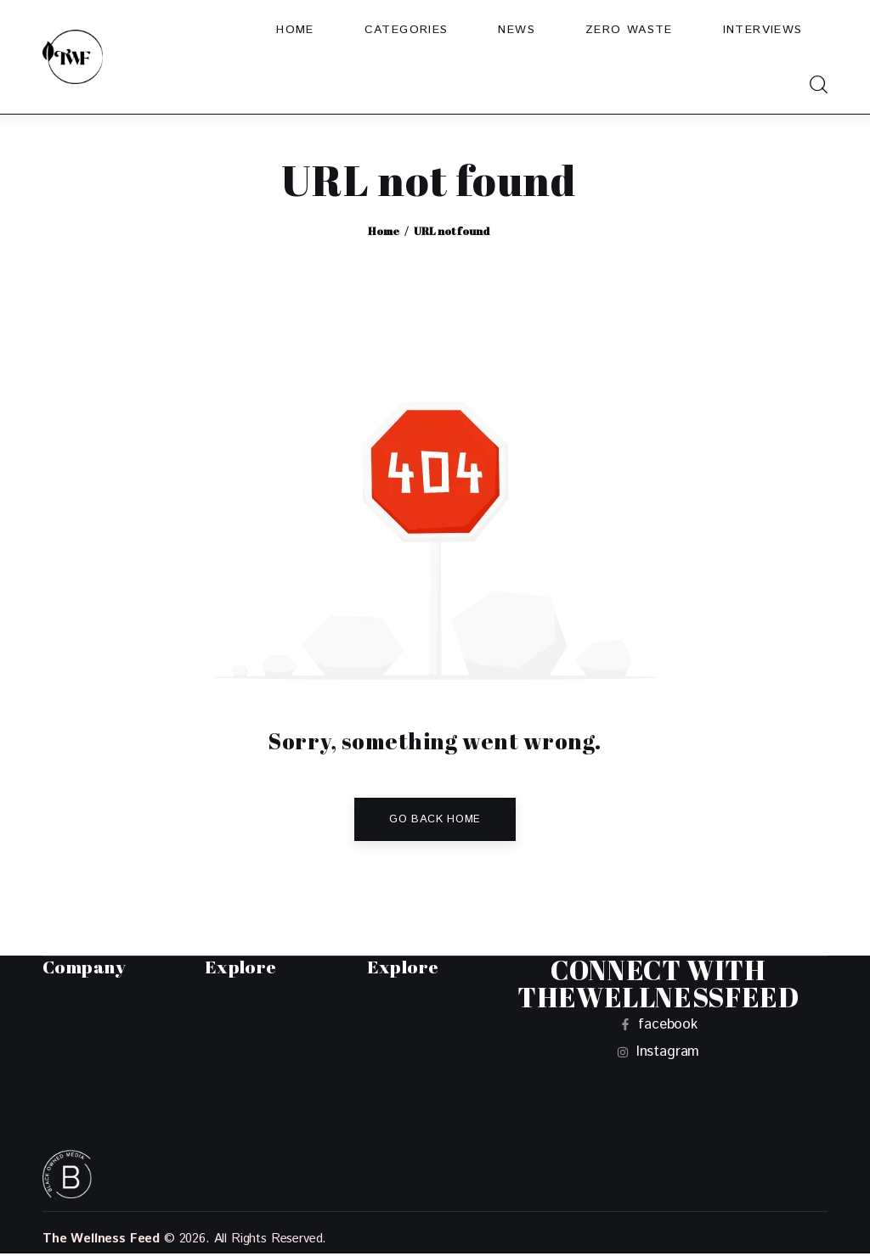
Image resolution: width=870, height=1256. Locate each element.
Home (383, 230)
